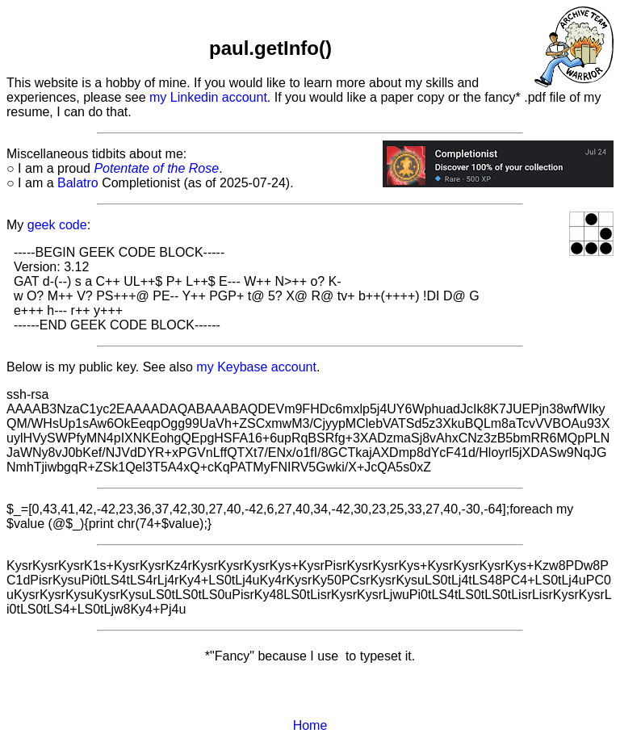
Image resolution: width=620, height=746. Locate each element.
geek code (57, 225)
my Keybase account (256, 367)
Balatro (77, 183)
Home (310, 725)
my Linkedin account (208, 97)
